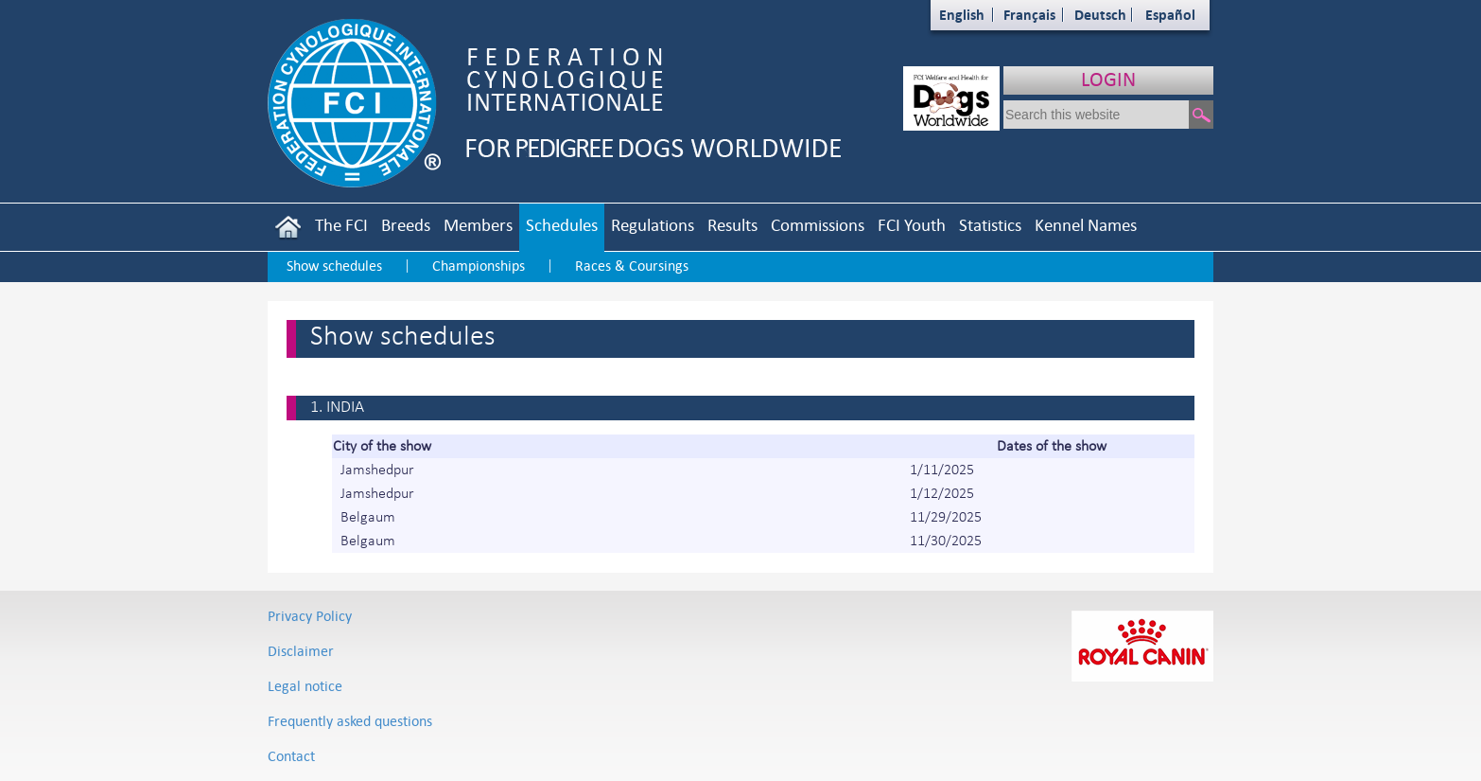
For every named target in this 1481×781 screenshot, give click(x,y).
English (961, 15)
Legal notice (305, 686)
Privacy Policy (310, 616)
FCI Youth (912, 225)
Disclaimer (301, 651)
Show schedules (334, 266)
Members (478, 225)
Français (1029, 15)
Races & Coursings (631, 266)
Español (1170, 15)
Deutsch (1100, 15)
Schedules (562, 225)
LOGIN (1108, 79)
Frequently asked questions (350, 721)
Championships (478, 266)
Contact (291, 756)
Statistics (990, 225)
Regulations (652, 225)
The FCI (341, 225)
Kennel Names (1086, 225)
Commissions (817, 225)
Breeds (405, 225)
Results (732, 225)
